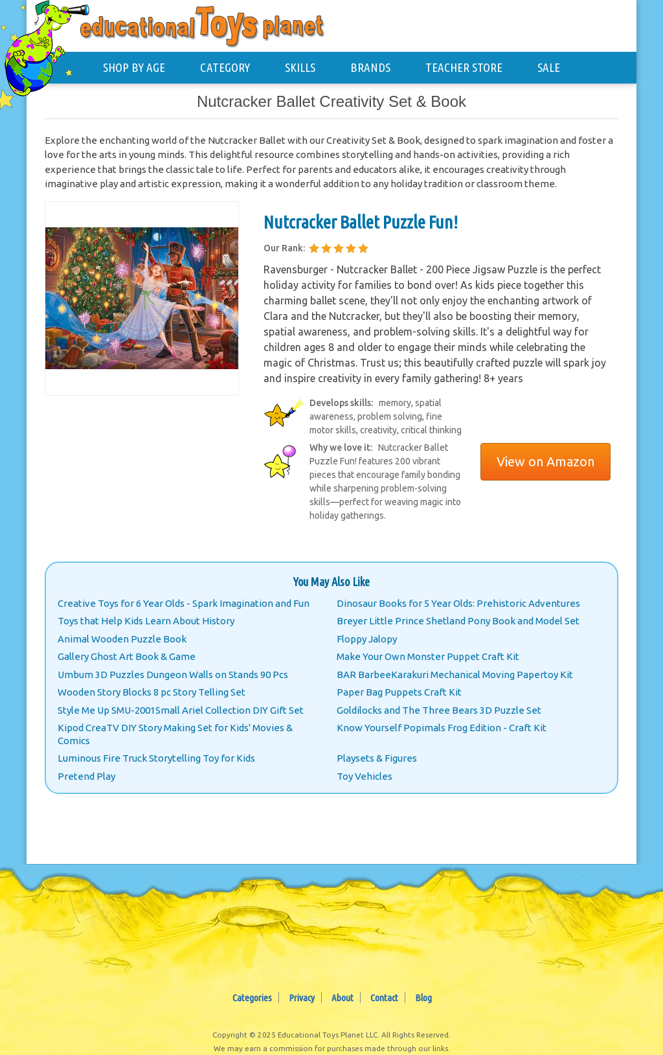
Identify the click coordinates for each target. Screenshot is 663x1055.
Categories (252, 997)
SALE (548, 67)
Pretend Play (86, 776)
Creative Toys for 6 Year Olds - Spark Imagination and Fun (183, 603)
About (343, 997)
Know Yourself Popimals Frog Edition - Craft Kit (441, 727)
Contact (384, 997)
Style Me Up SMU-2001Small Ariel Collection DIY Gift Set (181, 710)
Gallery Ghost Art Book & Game (127, 656)
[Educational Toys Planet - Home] (49, 49)
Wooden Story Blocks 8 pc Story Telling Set (151, 692)
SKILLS (300, 67)
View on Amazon (545, 461)
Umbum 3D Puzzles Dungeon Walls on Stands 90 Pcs (173, 674)
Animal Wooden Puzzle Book (122, 638)
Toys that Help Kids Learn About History (146, 620)
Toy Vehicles (364, 776)
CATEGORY (225, 67)
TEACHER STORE (463, 67)
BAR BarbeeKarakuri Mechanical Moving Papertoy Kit (455, 674)
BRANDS (370, 67)
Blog (423, 997)
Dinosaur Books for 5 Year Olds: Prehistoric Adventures (458, 603)
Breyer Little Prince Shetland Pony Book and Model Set (458, 620)
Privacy (302, 997)
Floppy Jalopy (367, 638)
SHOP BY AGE (134, 67)
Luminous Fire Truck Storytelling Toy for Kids (156, 758)
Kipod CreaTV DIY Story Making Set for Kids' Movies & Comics (175, 734)
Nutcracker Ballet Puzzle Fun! (361, 222)
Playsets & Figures (377, 758)
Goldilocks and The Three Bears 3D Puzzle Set (439, 710)
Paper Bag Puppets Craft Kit (399, 692)
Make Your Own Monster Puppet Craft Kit (428, 656)
